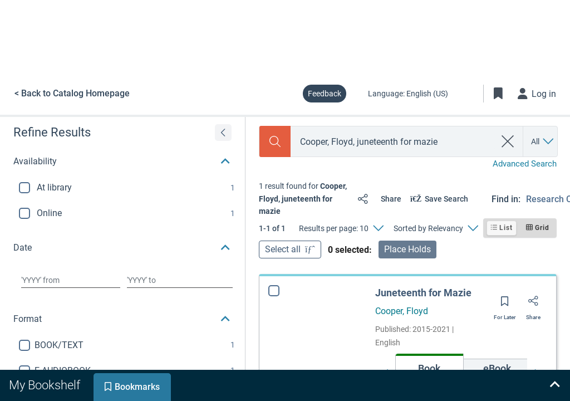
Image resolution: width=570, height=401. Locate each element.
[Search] (275, 141)
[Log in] (537, 94)
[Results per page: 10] (341, 228)
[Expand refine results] (223, 132)
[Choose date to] (180, 280)
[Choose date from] (70, 280)
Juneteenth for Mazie (423, 293)
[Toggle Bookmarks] (498, 94)
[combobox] (393, 141)
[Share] (377, 198)
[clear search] (507, 141)
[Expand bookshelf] (554, 385)
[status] (303, 198)
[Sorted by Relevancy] (435, 228)
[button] (122, 161)
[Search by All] (543, 141)
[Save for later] (504, 304)
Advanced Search (525, 164)
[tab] (45, 385)
